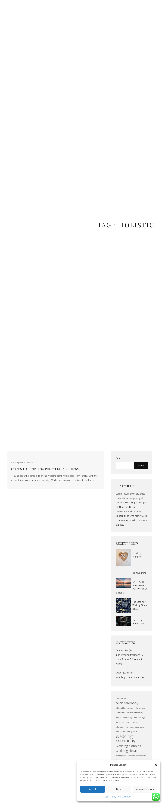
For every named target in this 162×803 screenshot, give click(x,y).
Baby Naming (118, 8)
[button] (155, 764)
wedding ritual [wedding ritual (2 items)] (126, 750)
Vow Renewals (102, 8)
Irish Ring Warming (136, 555)
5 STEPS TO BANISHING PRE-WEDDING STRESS (45, 468)
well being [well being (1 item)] (131, 755)
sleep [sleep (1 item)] (132, 727)
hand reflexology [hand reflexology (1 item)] (139, 717)
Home (34, 6)
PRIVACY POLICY (124, 796)
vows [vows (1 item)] (142, 727)
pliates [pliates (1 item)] (135, 722)
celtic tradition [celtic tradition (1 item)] (121, 708)
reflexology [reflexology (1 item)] (120, 727)
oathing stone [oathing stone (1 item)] (127, 722)
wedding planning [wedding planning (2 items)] (128, 746)
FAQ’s (132, 6)
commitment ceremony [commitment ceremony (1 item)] (135, 712)
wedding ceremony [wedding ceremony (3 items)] (125, 738)
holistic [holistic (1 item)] (118, 722)
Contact (146, 6)
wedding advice (124, 672)
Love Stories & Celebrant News (129, 661)
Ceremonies (122, 650)
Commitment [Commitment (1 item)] (120, 712)
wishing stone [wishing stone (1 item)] (141, 755)
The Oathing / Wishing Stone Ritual (139, 605)
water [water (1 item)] (123, 731)
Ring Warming (139, 573)
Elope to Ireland (63, 8)
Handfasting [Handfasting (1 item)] (127, 717)
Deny (118, 789)
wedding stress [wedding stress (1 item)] (121, 755)
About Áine (47, 8)
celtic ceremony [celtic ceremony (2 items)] (127, 703)
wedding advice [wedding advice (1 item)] (131, 731)
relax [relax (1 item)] (126, 727)
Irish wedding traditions (128, 655)
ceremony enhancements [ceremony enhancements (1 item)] (136, 708)
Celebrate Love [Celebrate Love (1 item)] (121, 698)
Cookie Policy (110, 796)
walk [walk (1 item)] (117, 731)
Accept (92, 789)
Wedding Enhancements (128, 677)
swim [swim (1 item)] (137, 727)
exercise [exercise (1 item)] (118, 717)
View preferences (145, 789)
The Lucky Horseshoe (138, 621)
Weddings (84, 6)
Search (119, 458)
